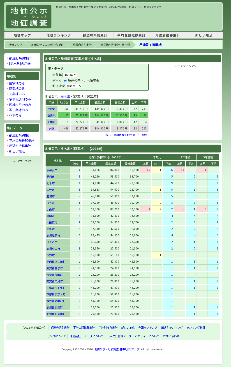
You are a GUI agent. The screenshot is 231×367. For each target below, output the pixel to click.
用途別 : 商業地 (150, 44)
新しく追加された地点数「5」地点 (126, 135)
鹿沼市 (50, 196)
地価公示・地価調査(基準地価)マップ (116, 349)
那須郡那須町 (54, 307)
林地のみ (15, 115)
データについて (93, 336)
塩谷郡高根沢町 (55, 301)
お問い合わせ (171, 336)
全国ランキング (147, 327)
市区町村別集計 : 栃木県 (115, 45)
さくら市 (51, 242)
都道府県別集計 (95, 35)
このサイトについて (147, 336)
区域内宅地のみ (20, 104)
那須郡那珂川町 (55, 314)
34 (78, 170)
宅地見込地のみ (20, 99)
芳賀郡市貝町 (54, 281)
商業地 (51, 115)
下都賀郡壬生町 (55, 288)
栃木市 (50, 183)
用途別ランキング (172, 327)
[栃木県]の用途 (19, 63)
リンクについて (56, 336)
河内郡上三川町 (55, 261)
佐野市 (50, 190)
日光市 (50, 203)
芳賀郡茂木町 (54, 275)
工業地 (51, 122)
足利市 (50, 176)
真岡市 (50, 216)
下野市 (50, 255)
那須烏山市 (53, 248)
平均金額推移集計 (131, 35)
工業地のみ (17, 93)
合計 (51, 128)
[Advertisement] (138, 19)
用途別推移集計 (167, 35)
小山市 (50, 209)
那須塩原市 (53, 235)
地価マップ (22, 35)
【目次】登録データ (119, 336)
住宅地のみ (17, 83)
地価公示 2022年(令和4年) (47, 45)
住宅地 (51, 109)
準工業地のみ (18, 109)
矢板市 (50, 229)
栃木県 (65, 96)
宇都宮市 (51, 170)
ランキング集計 (195, 327)
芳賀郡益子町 (54, 268)
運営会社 (75, 336)
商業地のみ (17, 88)
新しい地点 (204, 35)
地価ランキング (58, 35)
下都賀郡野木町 (55, 294)
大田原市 (51, 222)
